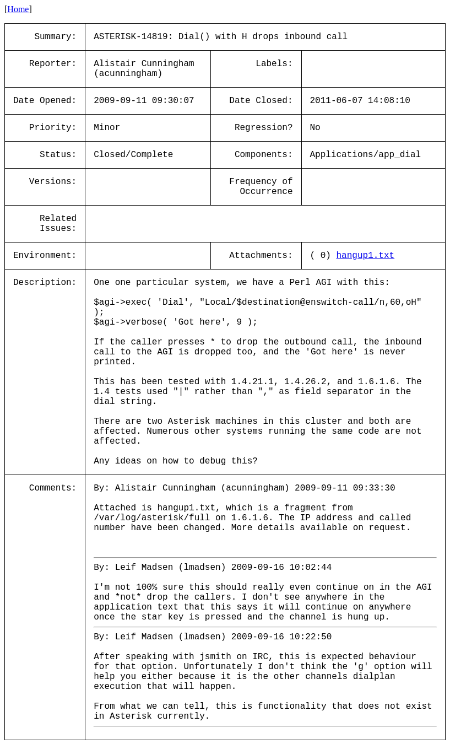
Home (18, 9)
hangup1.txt (366, 256)
